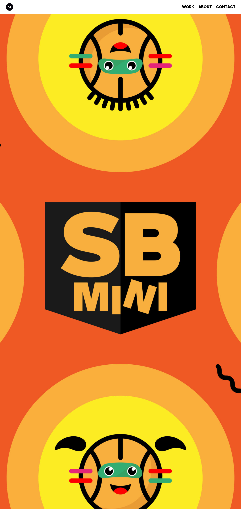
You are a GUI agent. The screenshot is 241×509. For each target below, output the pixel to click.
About (205, 8)
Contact (225, 8)
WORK (188, 8)
